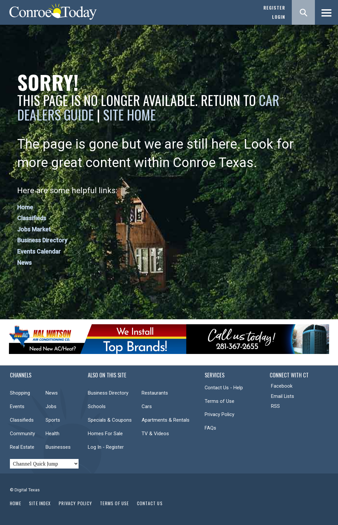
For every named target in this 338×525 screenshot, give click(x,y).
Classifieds (31, 218)
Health (52, 434)
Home (25, 207)
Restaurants (155, 393)
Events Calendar (39, 251)
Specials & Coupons (110, 420)
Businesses (58, 447)
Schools (97, 406)
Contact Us (150, 503)
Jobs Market (34, 229)
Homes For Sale (105, 434)
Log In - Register (106, 447)
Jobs (51, 406)
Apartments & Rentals (165, 420)
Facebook (281, 386)
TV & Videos (155, 434)
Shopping (20, 393)
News (24, 262)
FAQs (210, 428)
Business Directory (42, 240)
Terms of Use (219, 401)
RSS (275, 406)
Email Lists (282, 396)
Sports (53, 420)
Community (22, 434)
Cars (147, 406)
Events (17, 406)
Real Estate (22, 447)
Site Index (40, 503)
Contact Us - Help (224, 388)
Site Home (129, 114)
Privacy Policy (219, 414)
